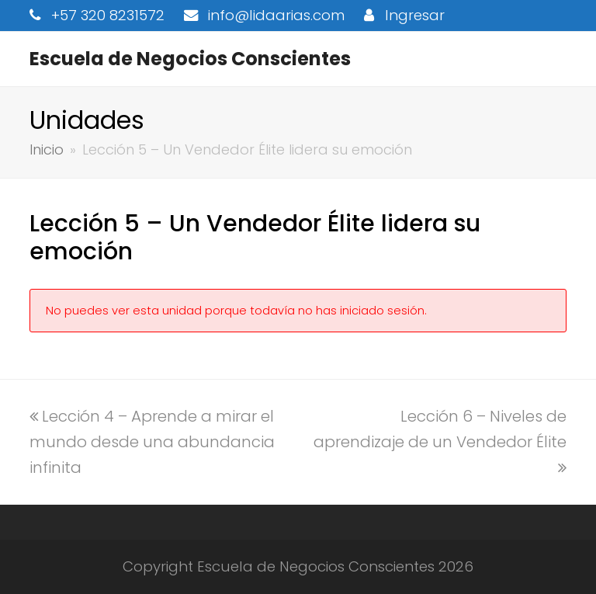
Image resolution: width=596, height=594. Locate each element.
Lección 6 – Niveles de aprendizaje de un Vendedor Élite (440, 440)
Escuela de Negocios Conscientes (190, 58)
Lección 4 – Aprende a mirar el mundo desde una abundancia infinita (152, 441)
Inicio (46, 149)
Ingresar (415, 15)
